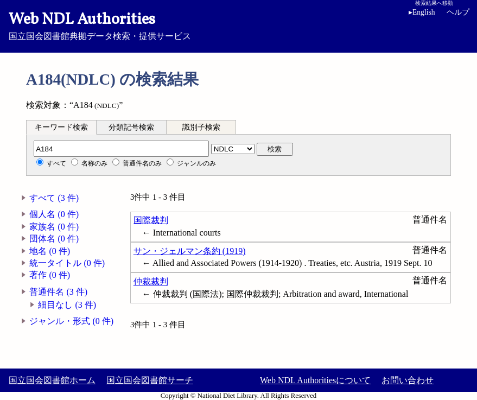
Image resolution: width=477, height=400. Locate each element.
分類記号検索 (131, 127)
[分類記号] (121, 149)
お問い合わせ (407, 380)
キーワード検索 (61, 127)
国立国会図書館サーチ (149, 380)
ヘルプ (458, 12)
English (422, 12)
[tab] (61, 127)
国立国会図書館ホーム (52, 380)
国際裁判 (150, 220)
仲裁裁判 (150, 281)
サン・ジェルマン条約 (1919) (189, 251)
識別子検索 (201, 127)
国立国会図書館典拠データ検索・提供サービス (238, 25)
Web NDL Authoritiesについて (315, 380)
